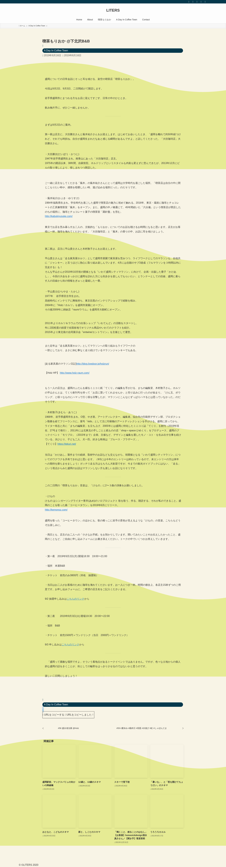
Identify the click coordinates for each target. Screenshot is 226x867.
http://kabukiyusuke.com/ (59, 216)
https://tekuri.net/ (66, 444)
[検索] (205, 1)
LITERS (113, 10)
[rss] (201, 1)
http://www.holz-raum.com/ (74, 372)
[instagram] (193, 1)
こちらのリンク (75, 598)
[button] (43, 709)
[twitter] (189, 1)
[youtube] (197, 1)
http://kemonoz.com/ (56, 509)
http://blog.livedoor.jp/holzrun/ (92, 363)
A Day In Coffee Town (56, 50)
